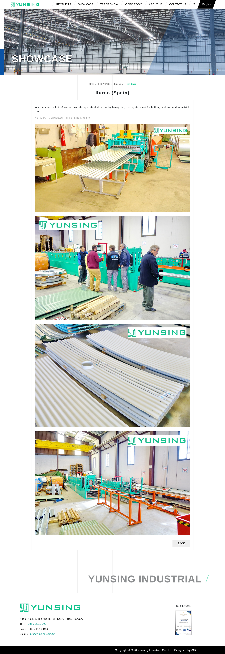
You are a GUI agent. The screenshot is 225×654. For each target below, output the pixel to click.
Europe (117, 84)
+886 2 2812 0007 (37, 624)
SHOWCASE (104, 84)
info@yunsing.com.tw (42, 634)
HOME (91, 84)
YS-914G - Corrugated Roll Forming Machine (63, 117)
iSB (193, 650)
